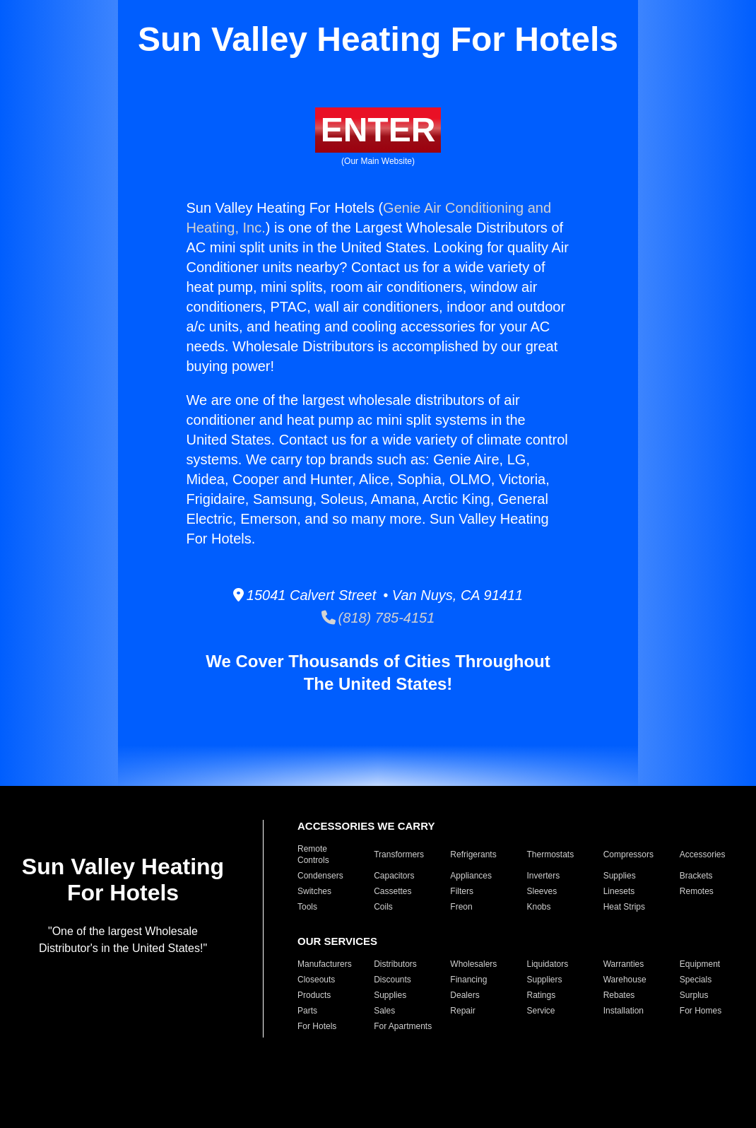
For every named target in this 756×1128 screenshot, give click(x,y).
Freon (461, 907)
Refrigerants (473, 854)
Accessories (703, 854)
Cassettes (392, 891)
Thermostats (550, 854)
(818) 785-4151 (378, 617)
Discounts (392, 980)
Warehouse (624, 980)
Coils (383, 907)
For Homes (700, 1011)
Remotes (697, 891)
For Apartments (403, 1026)
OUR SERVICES (337, 941)
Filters (461, 891)
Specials (695, 980)
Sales (384, 1011)
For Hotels (316, 1026)
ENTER (378, 129)
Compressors (628, 854)
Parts (307, 1011)
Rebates (619, 995)
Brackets (696, 876)
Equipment (700, 964)
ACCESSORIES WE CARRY (366, 826)
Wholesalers (473, 964)
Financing (468, 980)
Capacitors (394, 876)
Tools (307, 907)
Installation (623, 1011)
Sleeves (541, 891)
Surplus (694, 995)
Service (540, 1011)
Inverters (543, 876)
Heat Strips (624, 907)
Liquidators (547, 964)
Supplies (619, 876)
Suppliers (544, 980)
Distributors (395, 964)
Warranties (623, 964)
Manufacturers (324, 964)
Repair (462, 1011)
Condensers (320, 876)
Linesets (619, 891)
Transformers (399, 854)
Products (314, 995)
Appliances (471, 876)
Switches (314, 891)
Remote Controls (313, 854)
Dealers (464, 995)
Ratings (540, 995)
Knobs (538, 907)
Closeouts (316, 980)
